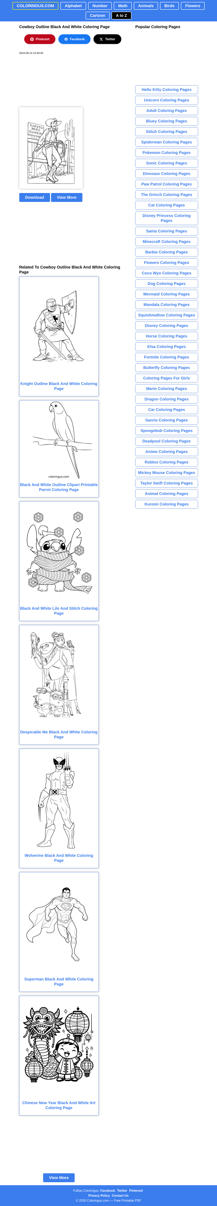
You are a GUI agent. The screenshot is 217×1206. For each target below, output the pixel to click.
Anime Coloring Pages (166, 451)
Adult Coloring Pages (166, 110)
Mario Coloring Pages (166, 388)
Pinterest (39, 39)
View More (67, 197)
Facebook (74, 39)
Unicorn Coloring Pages (166, 100)
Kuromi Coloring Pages (167, 504)
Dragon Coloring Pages (167, 399)
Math (122, 6)
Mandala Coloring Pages (167, 304)
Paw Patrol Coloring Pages (166, 184)
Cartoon (97, 15)
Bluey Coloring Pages (166, 121)
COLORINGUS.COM (35, 6)
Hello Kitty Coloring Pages (166, 89)
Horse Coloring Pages (166, 336)
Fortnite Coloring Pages (166, 357)
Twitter (107, 39)
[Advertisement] (49, 81)
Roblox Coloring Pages (166, 462)
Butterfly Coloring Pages (166, 367)
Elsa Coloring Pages (166, 346)
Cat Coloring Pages (166, 205)
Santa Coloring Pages (166, 231)
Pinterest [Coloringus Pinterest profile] (136, 1190)
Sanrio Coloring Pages (166, 420)
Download (34, 197)
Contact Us (120, 1195)
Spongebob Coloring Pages (167, 430)
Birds (169, 6)
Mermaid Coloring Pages (166, 294)
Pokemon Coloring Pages (167, 152)
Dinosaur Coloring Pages (166, 173)
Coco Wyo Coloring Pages (166, 273)
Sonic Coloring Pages (166, 163)
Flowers (192, 6)
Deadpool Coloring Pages (166, 441)
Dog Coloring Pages (166, 283)
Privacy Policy (99, 1195)
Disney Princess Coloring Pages (167, 218)
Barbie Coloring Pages (166, 252)
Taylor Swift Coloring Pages (166, 483)
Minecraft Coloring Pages (166, 241)
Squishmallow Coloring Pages (166, 315)
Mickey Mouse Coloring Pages (166, 472)
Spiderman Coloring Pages (166, 142)
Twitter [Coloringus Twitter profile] (122, 1190)
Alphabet (73, 6)
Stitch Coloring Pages (166, 131)
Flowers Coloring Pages (166, 262)
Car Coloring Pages (166, 409)
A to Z (121, 15)
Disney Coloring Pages (166, 325)
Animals (146, 6)
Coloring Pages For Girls (166, 378)
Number (100, 6)
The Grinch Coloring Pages (166, 194)
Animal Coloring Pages (166, 493)
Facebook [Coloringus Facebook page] (107, 1190)
